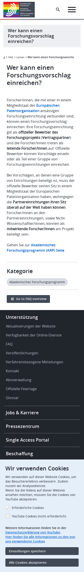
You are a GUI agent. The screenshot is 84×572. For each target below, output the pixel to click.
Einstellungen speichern (27, 551)
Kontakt (12, 370)
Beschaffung (19, 454)
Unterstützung (22, 317)
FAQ (10, 57)
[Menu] (72, 9)
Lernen (20, 57)
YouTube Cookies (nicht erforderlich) (39, 516)
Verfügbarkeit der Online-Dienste (34, 335)
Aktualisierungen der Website (31, 326)
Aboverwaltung (18, 379)
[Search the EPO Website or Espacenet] (58, 10)
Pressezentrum (22, 426)
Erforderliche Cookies (28, 508)
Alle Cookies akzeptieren (28, 562)
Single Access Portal (27, 440)
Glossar (12, 397)
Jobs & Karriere (22, 413)
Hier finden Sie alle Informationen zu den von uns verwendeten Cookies (40, 539)
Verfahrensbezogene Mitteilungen (34, 361)
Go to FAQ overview (31, 299)
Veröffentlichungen (22, 353)
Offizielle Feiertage (21, 388)
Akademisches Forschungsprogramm (37, 282)
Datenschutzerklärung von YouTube (32, 532)
